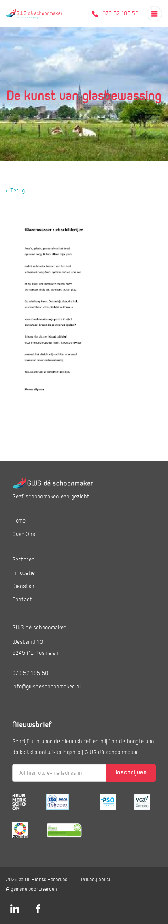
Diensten (23, 586)
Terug (15, 191)
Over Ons (23, 534)
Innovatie (23, 572)
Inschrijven (131, 772)
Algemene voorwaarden (31, 889)
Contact (22, 599)
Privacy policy (96, 879)
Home (19, 520)
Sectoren (23, 559)
